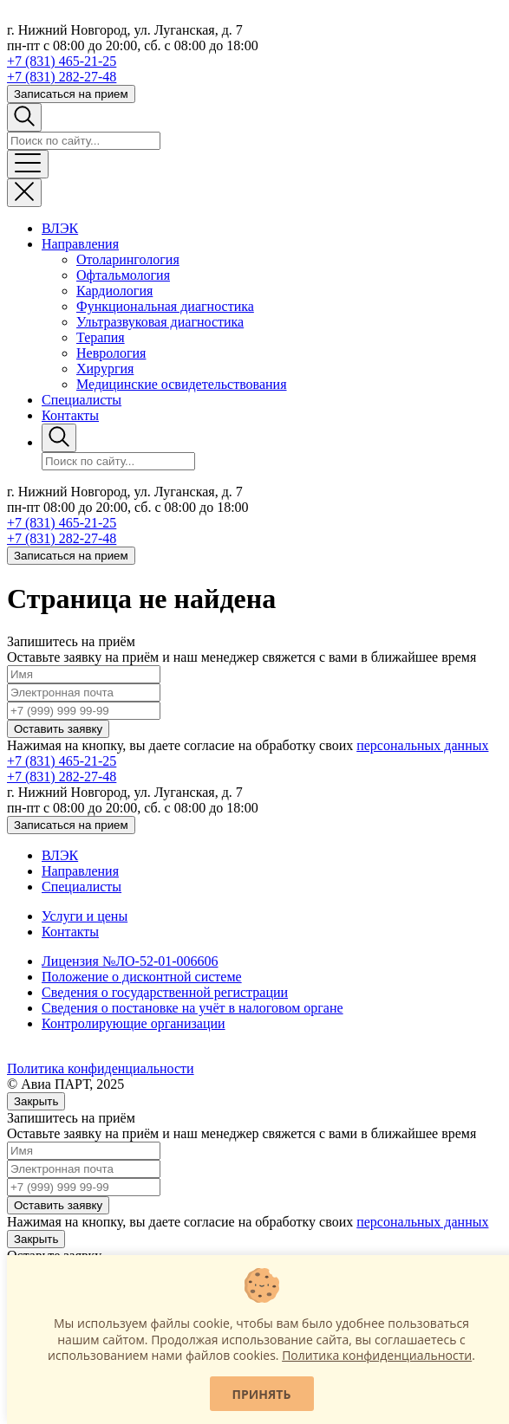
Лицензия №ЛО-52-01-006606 (130, 961)
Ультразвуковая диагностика (160, 321)
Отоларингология (127, 259)
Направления (80, 243)
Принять (261, 1394)
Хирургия (105, 368)
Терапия (100, 337)
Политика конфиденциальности (100, 1068)
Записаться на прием (71, 93)
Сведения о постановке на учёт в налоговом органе (192, 1007)
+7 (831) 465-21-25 (61, 61)
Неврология (111, 353)
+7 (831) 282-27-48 (61, 76)
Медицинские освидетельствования (181, 384)
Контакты (70, 415)
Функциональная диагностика (165, 306)
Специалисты (81, 399)
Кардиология (114, 290)
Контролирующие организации (133, 1023)
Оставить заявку (58, 728)
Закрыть (36, 1101)
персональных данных (422, 745)
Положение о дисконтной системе (142, 976)
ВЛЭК (60, 228)
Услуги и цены (84, 916)
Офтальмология (123, 275)
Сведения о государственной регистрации (165, 992)
